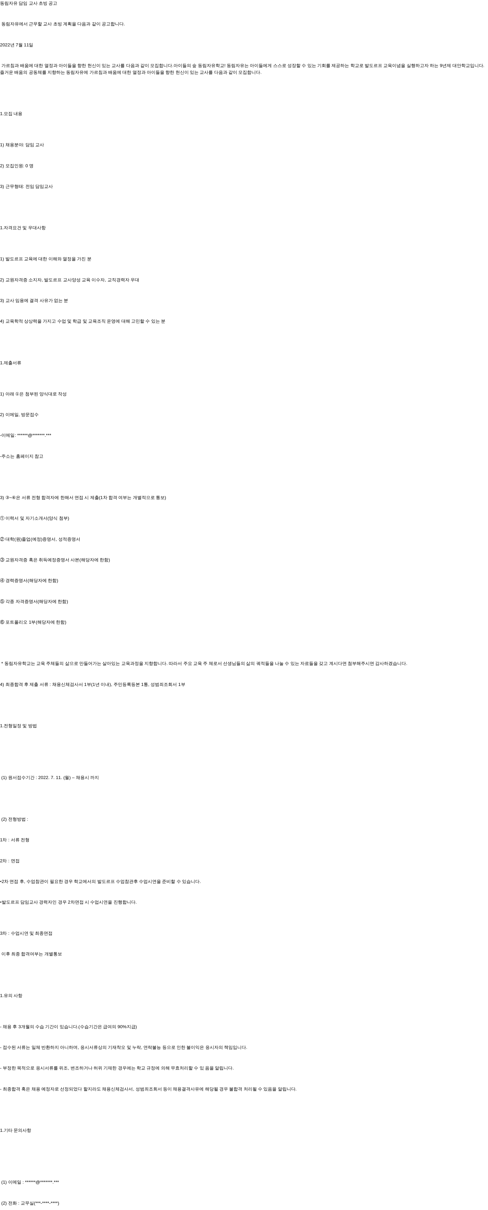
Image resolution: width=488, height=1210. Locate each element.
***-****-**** (46, 1203)
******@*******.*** (34, 435)
